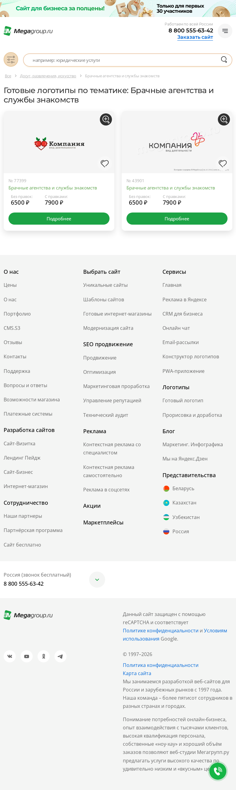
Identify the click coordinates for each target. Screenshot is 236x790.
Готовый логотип (182, 400)
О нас (10, 299)
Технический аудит (105, 415)
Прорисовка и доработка (192, 415)
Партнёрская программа (33, 530)
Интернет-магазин (26, 486)
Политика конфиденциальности (160, 665)
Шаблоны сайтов (103, 299)
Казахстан (179, 503)
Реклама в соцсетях (106, 489)
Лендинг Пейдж (22, 457)
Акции (92, 505)
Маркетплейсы (103, 522)
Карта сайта (137, 673)
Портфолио (17, 313)
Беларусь (178, 488)
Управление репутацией (112, 400)
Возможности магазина (32, 399)
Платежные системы (28, 413)
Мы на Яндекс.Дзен (185, 458)
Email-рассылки (180, 342)
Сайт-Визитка (19, 443)
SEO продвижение (108, 344)
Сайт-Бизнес (18, 472)
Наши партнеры (23, 516)
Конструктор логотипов (190, 356)
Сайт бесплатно (22, 544)
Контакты (15, 356)
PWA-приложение (183, 371)
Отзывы (13, 342)
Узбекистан (181, 517)
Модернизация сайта (108, 328)
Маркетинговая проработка (116, 386)
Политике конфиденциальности (160, 630)
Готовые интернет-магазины (117, 313)
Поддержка (17, 371)
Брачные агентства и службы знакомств (52, 188)
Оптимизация (99, 372)
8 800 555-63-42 (191, 30)
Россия (175, 531)
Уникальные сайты (105, 285)
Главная (172, 285)
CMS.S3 (12, 328)
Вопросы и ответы (25, 385)
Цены (10, 285)
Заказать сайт (195, 37)
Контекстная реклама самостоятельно (108, 471)
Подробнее (59, 219)
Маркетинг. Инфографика (192, 444)
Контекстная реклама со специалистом (112, 448)
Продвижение (99, 357)
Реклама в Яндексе (184, 299)
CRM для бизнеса (182, 313)
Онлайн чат (176, 328)
